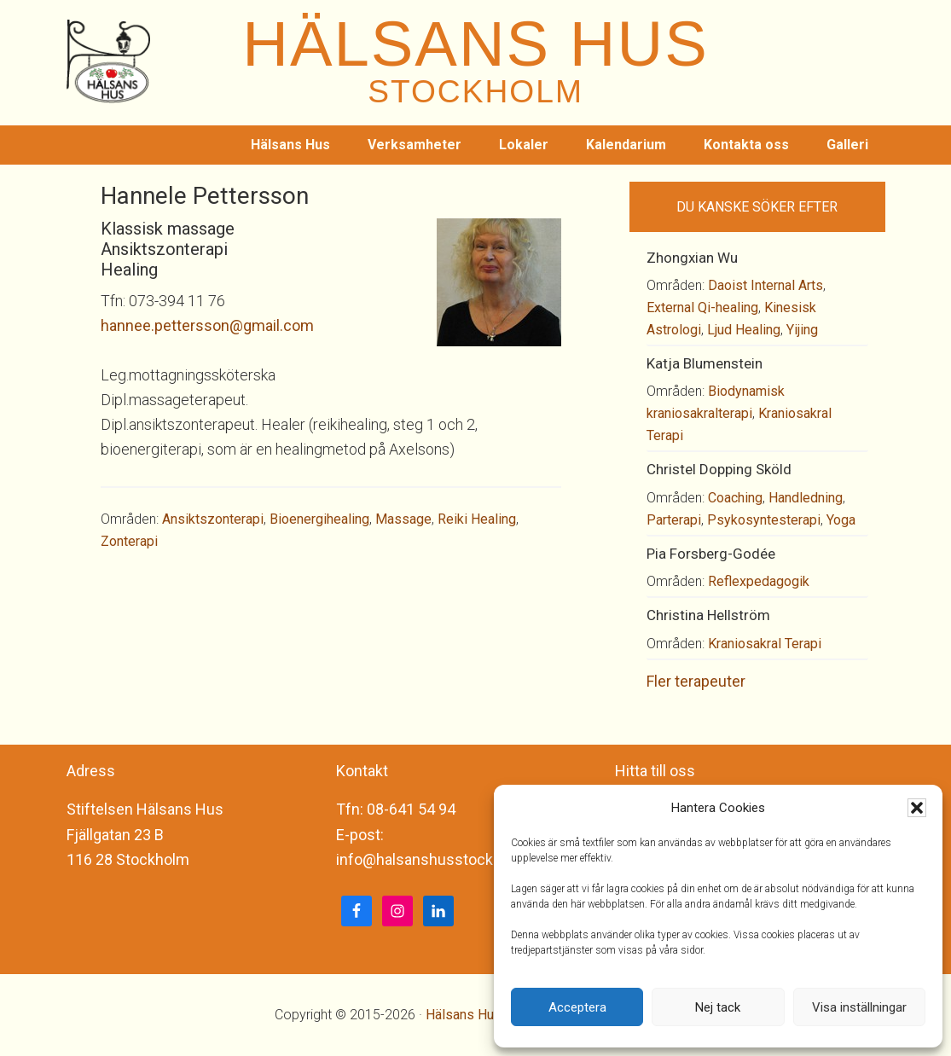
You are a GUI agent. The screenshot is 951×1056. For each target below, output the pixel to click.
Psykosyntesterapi (764, 520)
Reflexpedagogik (758, 581)
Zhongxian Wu (692, 257)
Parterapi (674, 520)
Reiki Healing (477, 519)
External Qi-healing (702, 307)
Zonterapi (129, 541)
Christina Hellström (708, 615)
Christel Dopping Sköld (719, 469)
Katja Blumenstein (705, 363)
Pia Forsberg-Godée (711, 553)
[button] (916, 807)
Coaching (735, 498)
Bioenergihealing (319, 519)
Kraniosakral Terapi (764, 643)
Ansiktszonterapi (213, 519)
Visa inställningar (859, 1007)
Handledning (805, 498)
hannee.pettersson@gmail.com (207, 325)
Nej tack (717, 1007)
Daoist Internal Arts (765, 285)
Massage (403, 519)
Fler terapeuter (696, 681)
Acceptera (577, 1007)
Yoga (840, 520)
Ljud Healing (743, 330)
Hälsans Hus (464, 1015)
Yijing (802, 330)
